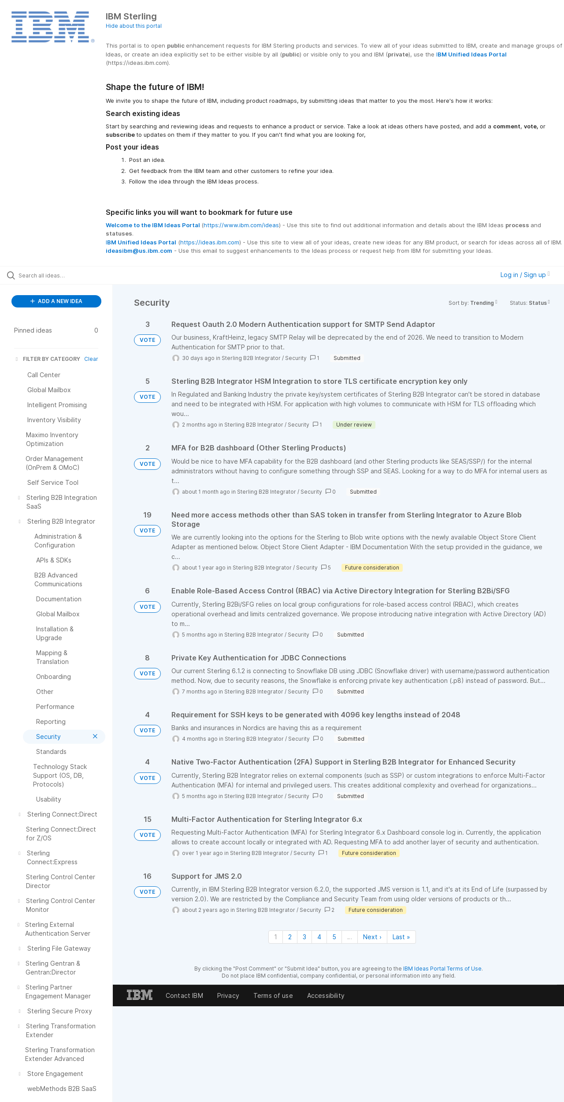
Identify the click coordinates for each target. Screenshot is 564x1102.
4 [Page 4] (319, 937)
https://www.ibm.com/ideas (241, 225)
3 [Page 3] (304, 937)
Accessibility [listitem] (326, 995)
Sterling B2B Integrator (251, 358)
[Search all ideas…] (67, 275)
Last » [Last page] (401, 937)
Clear (91, 359)
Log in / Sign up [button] (525, 274)
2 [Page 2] (290, 937)
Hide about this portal (134, 25)
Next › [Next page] (372, 937)
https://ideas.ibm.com (209, 242)
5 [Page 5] (334, 937)
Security (296, 358)
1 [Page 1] (275, 937)
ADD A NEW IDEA (56, 301)
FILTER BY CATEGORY (47, 359)
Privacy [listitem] (228, 995)
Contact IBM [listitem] (184, 995)
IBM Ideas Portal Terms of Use (442, 968)
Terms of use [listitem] (273, 995)
